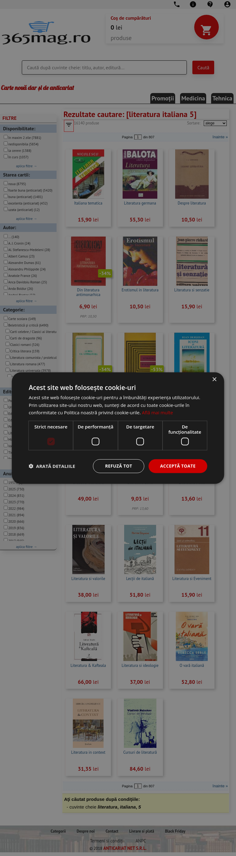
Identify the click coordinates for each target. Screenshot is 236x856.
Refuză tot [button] (118, 466)
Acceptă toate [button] (178, 466)
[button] (52, 466)
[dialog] (118, 428)
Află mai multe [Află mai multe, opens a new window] (157, 412)
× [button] (214, 379)
